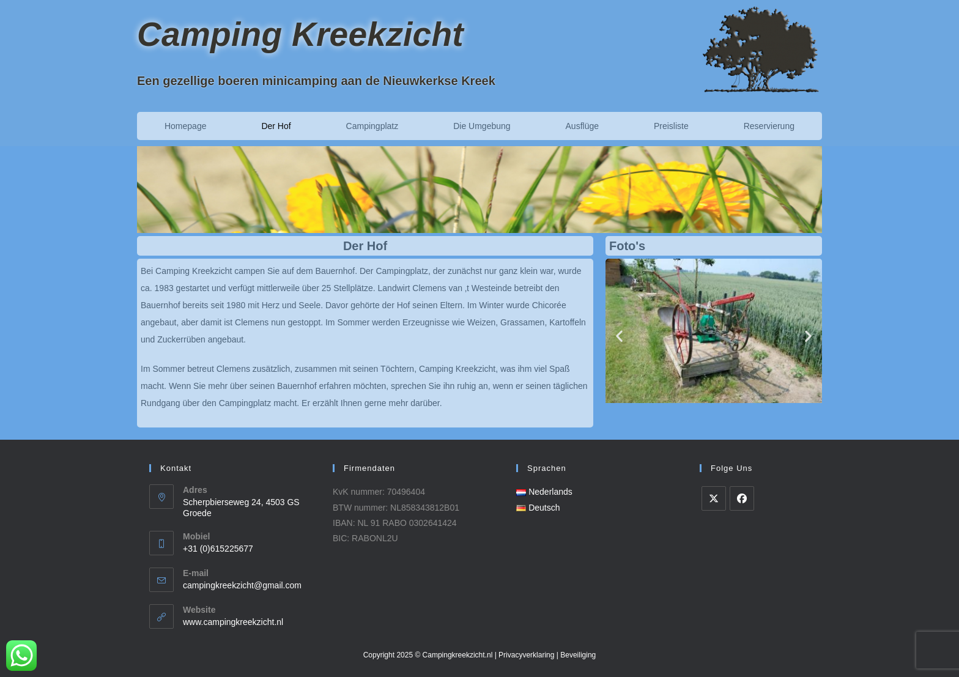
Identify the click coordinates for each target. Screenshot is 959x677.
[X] (714, 498)
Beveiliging (578, 655)
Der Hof (276, 126)
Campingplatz (372, 126)
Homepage (186, 126)
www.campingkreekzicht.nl (233, 622)
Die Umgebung (481, 126)
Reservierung (769, 126)
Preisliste (671, 126)
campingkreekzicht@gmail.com (242, 585)
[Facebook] (742, 498)
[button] (619, 335)
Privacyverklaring (526, 655)
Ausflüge (582, 126)
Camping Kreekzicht (300, 34)
